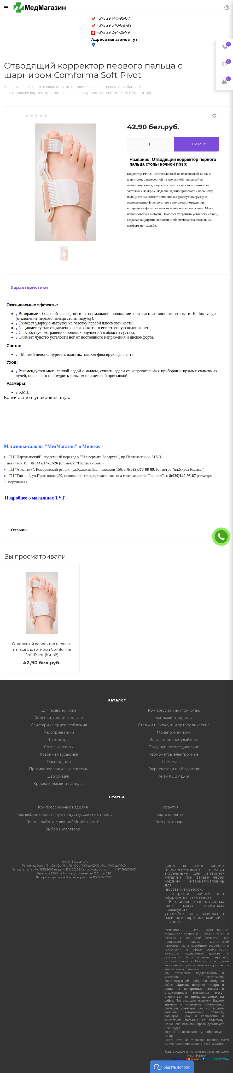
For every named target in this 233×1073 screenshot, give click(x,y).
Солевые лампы (58, 747)
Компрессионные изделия (63, 807)
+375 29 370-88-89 (114, 25)
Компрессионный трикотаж (174, 710)
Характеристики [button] (29, 287)
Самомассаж (173, 761)
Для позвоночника (58, 710)
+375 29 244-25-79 (113, 32)
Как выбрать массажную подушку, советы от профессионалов (67, 814)
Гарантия (169, 807)
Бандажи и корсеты (174, 717)
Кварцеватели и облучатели (173, 769)
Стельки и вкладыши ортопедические (174, 725)
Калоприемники (59, 732)
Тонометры (58, 739)
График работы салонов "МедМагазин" (62, 821)
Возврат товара (169, 821)
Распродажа (59, 761)
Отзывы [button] (19, 529)
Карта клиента (169, 814)
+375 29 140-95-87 (113, 18)
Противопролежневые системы (59, 769)
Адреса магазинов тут (114, 42)
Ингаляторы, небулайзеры (174, 739)
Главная (11, 87)
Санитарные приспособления (59, 725)
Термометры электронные (174, 754)
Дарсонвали (58, 776)
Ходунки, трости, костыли (59, 717)
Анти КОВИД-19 (174, 776)
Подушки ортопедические (173, 747)
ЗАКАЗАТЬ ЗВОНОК (223, 536)
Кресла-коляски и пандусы (58, 783)
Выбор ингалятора (62, 829)
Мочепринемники (174, 732)
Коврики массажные (59, 754)
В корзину (196, 144)
